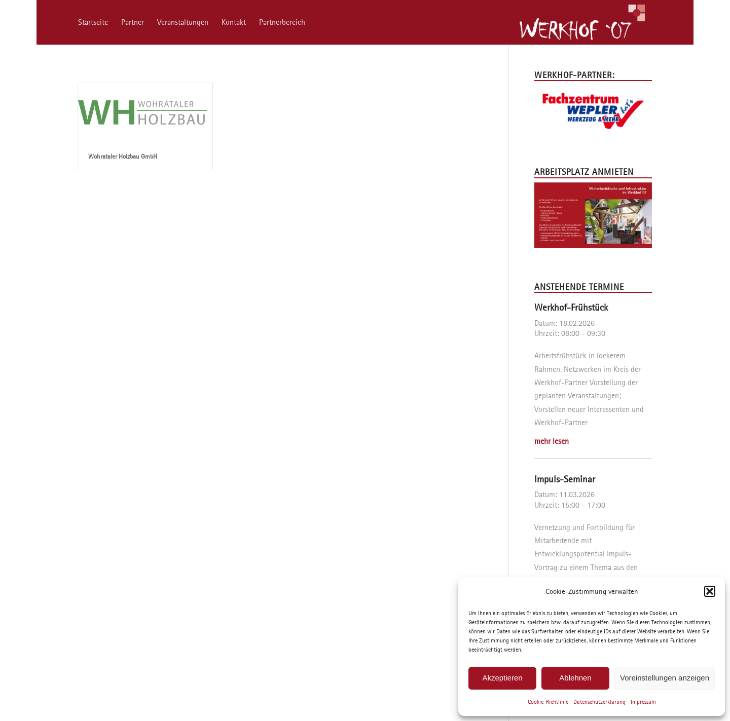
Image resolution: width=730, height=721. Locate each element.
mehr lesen (551, 441)
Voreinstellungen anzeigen (664, 677)
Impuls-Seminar (564, 479)
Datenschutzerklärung (599, 701)
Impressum (643, 701)
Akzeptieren (502, 677)
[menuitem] (93, 22)
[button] (710, 591)
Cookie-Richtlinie (548, 701)
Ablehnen (575, 677)
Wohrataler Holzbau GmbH (122, 156)
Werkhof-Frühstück (571, 307)
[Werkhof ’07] (582, 22)
